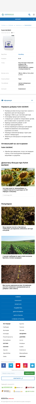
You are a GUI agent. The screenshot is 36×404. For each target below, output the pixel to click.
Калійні (21, 346)
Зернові (5, 350)
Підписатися (29, 373)
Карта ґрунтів (18, 315)
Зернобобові (6, 353)
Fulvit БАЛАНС (28, 25)
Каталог (24, 19)
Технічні (21, 327)
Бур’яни (5, 343)
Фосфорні (22, 343)
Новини (18, 297)
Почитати (18, 304)
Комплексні (19, 25)
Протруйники (7, 340)
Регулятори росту (8, 337)
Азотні (21, 340)
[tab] (18, 100)
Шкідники (22, 333)
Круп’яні (21, 324)
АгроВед (21, 54)
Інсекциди (6, 333)
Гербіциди (6, 327)
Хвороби (22, 356)
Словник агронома (18, 319)
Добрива (10, 25)
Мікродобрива (23, 353)
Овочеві (21, 330)
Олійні (4, 356)
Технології (18, 300)
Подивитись (18, 308)
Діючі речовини (18, 311)
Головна (3, 25)
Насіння (5, 346)
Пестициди (6, 324)
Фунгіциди (6, 330)
